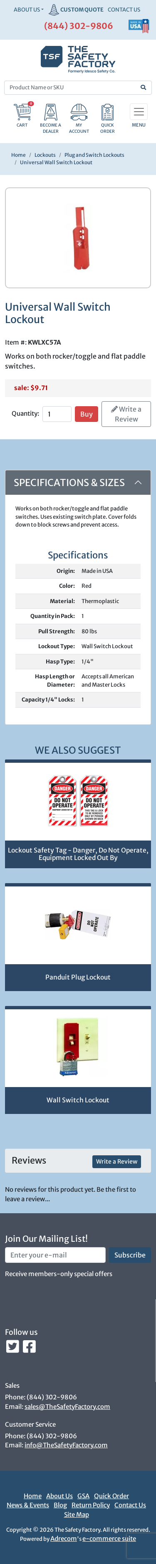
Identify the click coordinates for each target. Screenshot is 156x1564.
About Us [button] (27, 9)
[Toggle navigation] (139, 111)
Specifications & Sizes (69, 483)
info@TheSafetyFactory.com (66, 1445)
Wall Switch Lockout (78, 1100)
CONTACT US (124, 9)
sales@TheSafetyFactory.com (67, 1407)
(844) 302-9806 (78, 26)
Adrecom (63, 1538)
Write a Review (126, 414)
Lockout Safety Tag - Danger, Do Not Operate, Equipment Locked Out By (78, 854)
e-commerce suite (109, 1538)
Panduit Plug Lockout (78, 977)
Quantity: (25, 413)
